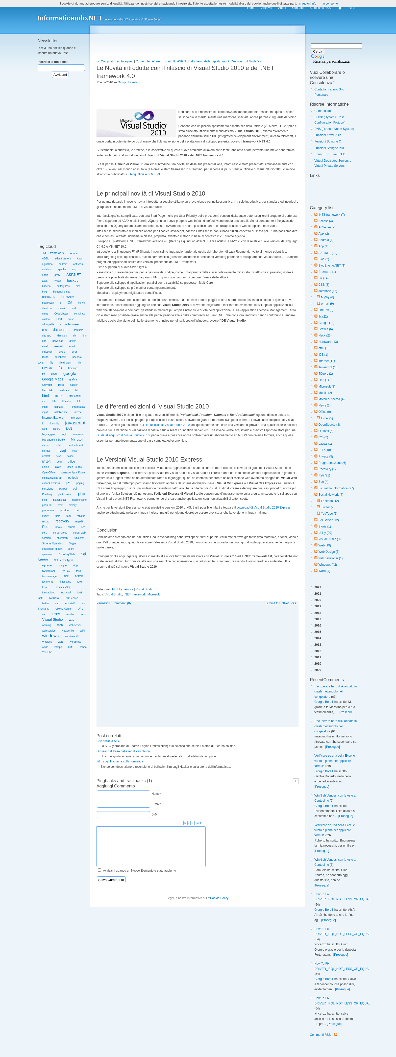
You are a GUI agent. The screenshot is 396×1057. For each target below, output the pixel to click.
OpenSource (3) (329, 424)
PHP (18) (324, 450)
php (81, 493)
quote (198, 823)
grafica (73, 379)
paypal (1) (325, 443)
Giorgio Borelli (323, 702)
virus (83, 614)
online (45, 467)
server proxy (60, 532)
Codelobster (61, 313)
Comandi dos (323, 111)
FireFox (47, 368)
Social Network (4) (330, 494)
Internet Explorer (53, 417)
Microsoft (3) (326, 386)
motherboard (75, 445)
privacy (73, 505)
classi (61, 308)
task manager (50, 576)
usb (44, 614)
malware (78, 434)
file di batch (65, 362)
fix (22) (323, 316)
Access (74, 253)
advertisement (63, 258)
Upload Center (63, 608)
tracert (45, 587)
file (51, 362)
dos (44, 341)
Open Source (74, 467)
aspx (44, 280)
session (46, 538)
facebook (60, 357)
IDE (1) (323, 354)
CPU (59, 319)
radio (57, 516)
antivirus (47, 269)
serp (44, 532)
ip (43, 423)
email (45, 346)
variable (70, 614)
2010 (317, 663)
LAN (69, 428)
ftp (43, 374)
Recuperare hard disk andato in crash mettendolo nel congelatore (335, 692)
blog (44, 291)
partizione (47, 488)
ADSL (45, 258)
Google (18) (326, 323)
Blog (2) (323, 259)
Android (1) (325, 240)
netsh (75, 450)
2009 (317, 670)
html (45, 396)
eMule (62, 351)
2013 (317, 644)
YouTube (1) (329, 513)
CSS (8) (323, 284)
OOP (58, 467)
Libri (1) (323, 380)
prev (60, 505)
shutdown (62, 538)
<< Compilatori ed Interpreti (114, 61)
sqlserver (47, 565)
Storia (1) (324, 526)
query (45, 516)
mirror (45, 445)
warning (46, 625)
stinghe (63, 565)
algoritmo (47, 264)
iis (78, 401)
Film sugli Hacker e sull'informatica (119, 761)
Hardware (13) (328, 342)
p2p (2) (323, 437)
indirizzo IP (60, 406)
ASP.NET (73, 275)
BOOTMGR (48, 297)
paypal (63, 488)
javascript (75, 422)
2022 (317, 587)
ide (43, 401)
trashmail (66, 592)
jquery (56, 428)
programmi (48, 510)
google (69, 373)
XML (70, 647)
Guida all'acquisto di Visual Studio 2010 (123, 435)
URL (80, 608)
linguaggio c (49, 434)
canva (81, 302)
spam (71, 548)
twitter (45, 603)
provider (64, 510)
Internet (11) (326, 361)
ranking (81, 516)
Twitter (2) (327, 507)
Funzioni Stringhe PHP (329, 148)
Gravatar (47, 384)
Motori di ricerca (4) (331, 399)
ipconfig (54, 423)
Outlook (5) (325, 431)
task (78, 571)
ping (44, 499)
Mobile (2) (325, 393)
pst (77, 510)
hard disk (47, 390)
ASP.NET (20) (327, 253)
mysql (61, 450)
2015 (317, 632)
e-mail (58, 346)
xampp (58, 647)
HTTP (58, 396)
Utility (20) (325, 533)
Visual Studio (52, 619)
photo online (65, 494)
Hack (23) (325, 335)
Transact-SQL (63, 587)
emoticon (47, 351)
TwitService (71, 598)
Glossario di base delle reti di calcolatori (123, 751)
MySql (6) (327, 297)
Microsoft (77, 439)
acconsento (330, 3)
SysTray (65, 571)
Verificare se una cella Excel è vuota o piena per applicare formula (334, 761)
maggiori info (307, 3)
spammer (47, 554)
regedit (79, 521)
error (74, 351)
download (57, 341)
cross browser (69, 324)
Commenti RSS (323, 1035)
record (45, 521)
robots (58, 527)
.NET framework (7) (331, 215)
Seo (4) (323, 482)
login (64, 434)
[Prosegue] (346, 712)
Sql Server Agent (63, 560)
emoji (72, 346)
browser (67, 297)
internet (78, 412)
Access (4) (325, 221)
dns (85, 335)
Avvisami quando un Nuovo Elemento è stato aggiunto (139, 870)
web (60, 625)
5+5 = (155, 814)
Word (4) (324, 571)
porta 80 (47, 505)
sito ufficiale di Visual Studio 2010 (167, 425)
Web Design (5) (328, 552)
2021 (317, 593)
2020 (317, 600)
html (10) (324, 348)
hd (76, 390)
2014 (317, 638)
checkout (47, 308)
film (80, 362)
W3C (72, 619)
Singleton (79, 538)
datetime (78, 330)
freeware (73, 368)
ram (68, 516)
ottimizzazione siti (52, 477)
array (57, 275)
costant (46, 319)
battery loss (63, 286)
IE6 (54, 401)
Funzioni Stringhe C (327, 141)
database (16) (327, 291)
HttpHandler (74, 396)
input (45, 412)
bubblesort (48, 302)
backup (73, 280)
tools (80, 581)
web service (49, 630)
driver (72, 341)
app (74, 269)
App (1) (323, 246)
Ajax (79, 258)
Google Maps (52, 379)
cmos (45, 313)
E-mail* (156, 804)
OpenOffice (48, 472)
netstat (46, 456)
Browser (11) (327, 272)
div (75, 335)
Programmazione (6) (332, 463)
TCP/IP (79, 576)
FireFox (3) (325, 310)
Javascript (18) (328, 367)
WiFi (82, 630)
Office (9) (324, 412)
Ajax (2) (323, 233)
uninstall (70, 603)
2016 (317, 625)
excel (45, 357)
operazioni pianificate (73, 472)
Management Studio (53, 439)
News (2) (324, 405)
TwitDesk (54, 598)
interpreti (76, 417)
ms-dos (46, 450)
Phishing (47, 494)
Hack (61, 384)
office (71, 461)
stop (75, 565)
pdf (75, 488)
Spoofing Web (67, 554)
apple (45, 275)
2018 (317, 613)
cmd (73, 308)
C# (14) (323, 278)
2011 (317, 657)
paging (80, 483)
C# (69, 302)
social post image (52, 548)
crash (71, 319)
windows (50, 635)
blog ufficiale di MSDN (145, 174)
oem (59, 461)
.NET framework (53, 253)
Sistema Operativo (52, 543)
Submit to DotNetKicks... (282, 603)
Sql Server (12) (328, 520)
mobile (58, 445)
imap (45, 406)
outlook (73, 477)
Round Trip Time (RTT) (329, 154)
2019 (317, 606)
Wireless (47, 641)
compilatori (80, 313)
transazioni (48, 592)
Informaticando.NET (70, 18)
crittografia (48, 324)
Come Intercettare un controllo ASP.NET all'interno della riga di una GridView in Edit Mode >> (198, 61)
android (63, 264)
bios (78, 286)
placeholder (59, 499)
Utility (56, 614)
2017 (317, 619)
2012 (317, 651)
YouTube (47, 652)
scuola (71, 527)
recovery (62, 521)
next (58, 456)
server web (79, 532)
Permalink (103, 603)
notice (70, 456)
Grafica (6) (325, 329)
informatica (78, 406)
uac (57, 603)
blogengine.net (61, 291)
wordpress (75, 641)
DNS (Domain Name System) (334, 129)
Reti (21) (324, 475)
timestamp (65, 581)
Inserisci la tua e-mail (53, 62)
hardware (64, 390)
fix (60, 368)
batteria (46, 286)
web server (75, 625)
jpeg (44, 428)
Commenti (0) (121, 603)
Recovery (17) (327, 469)
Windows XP (72, 636)
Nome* (156, 794)
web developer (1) (330, 558)
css (44, 330)
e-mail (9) (327, 303)
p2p (68, 483)
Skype (72, 543)
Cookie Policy (219, 898)
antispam (78, 264)
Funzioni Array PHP (327, 135)
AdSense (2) (326, 227)
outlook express (51, 483)
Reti (45, 527)
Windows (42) (327, 564)
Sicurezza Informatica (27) (336, 488)
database (60, 330)
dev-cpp (46, 335)
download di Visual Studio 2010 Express (264, 507)
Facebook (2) (330, 501)
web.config (68, 630)
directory (62, 335)
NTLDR (46, 461)
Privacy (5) (325, 456)
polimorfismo (79, 499)
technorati (47, 581)
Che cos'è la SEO (108, 741)
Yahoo (83, 647)
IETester (66, 401)
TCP (66, 576)
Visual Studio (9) (329, 539)
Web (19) (324, 545)
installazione (61, 412)
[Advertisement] (60, 163)
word (61, 641)
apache (62, 269)
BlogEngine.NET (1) (331, 265)
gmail (54, 374)
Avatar (57, 280)
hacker (74, 384)
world (45, 647)
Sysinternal (48, 571)
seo (83, 527)
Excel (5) (327, 418)
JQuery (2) (325, 373)
